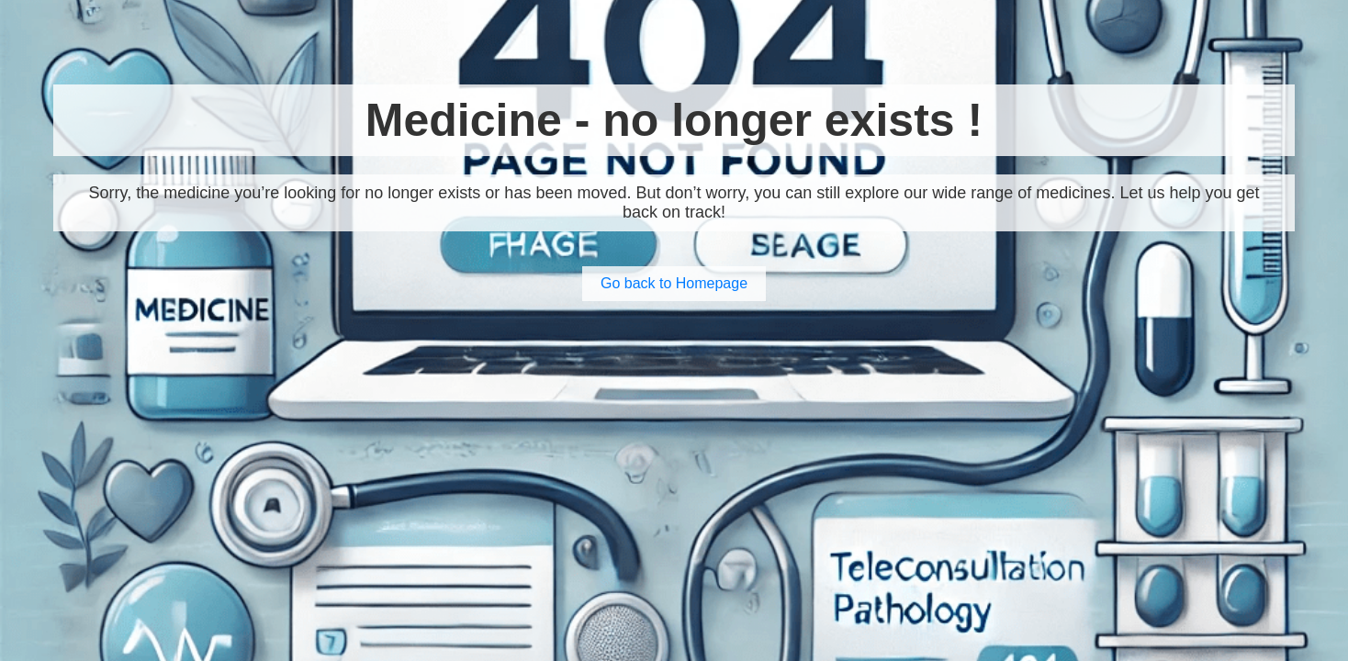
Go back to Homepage (674, 283)
